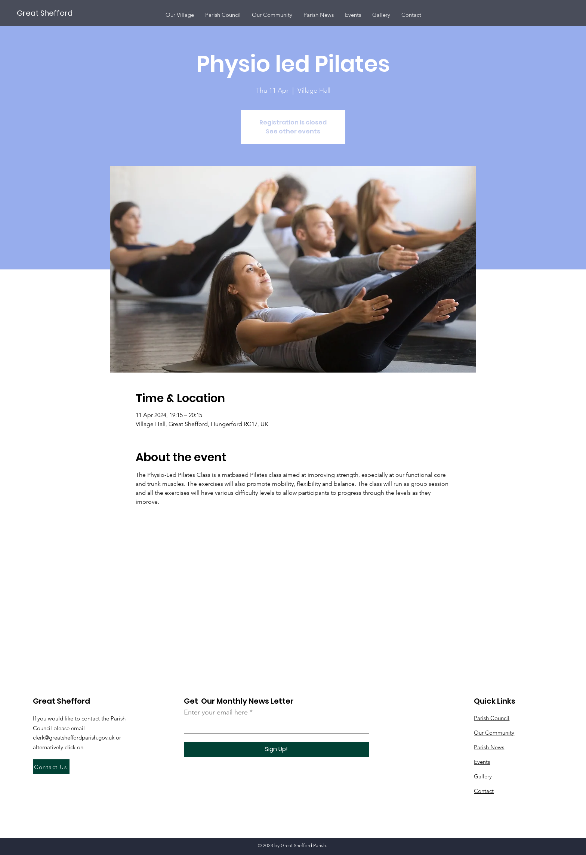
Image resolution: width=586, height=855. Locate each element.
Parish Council (491, 718)
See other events (293, 131)
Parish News (489, 747)
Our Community (494, 732)
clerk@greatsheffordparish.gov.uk (73, 737)
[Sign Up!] (276, 749)
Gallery (483, 776)
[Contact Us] (51, 766)
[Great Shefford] (45, 12)
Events (482, 761)
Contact (484, 790)
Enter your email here (216, 712)
